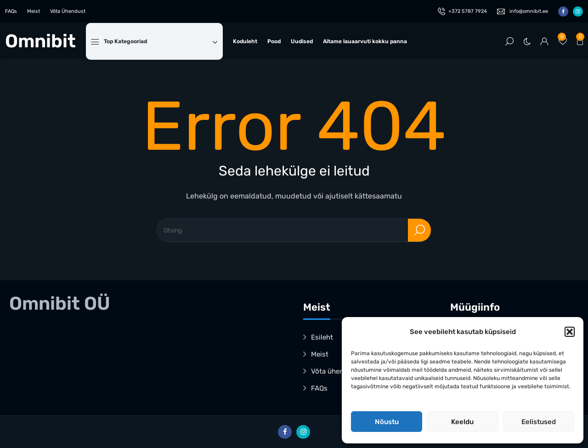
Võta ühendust (334, 371)
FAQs (11, 11)
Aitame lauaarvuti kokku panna (365, 41)
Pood (274, 41)
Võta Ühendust (67, 11)
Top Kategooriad (161, 41)
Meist (33, 11)
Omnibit (40, 41)
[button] (569, 331)
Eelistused (538, 422)
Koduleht (245, 41)
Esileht (322, 337)
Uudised (302, 41)
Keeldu (462, 422)
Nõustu (387, 422)
